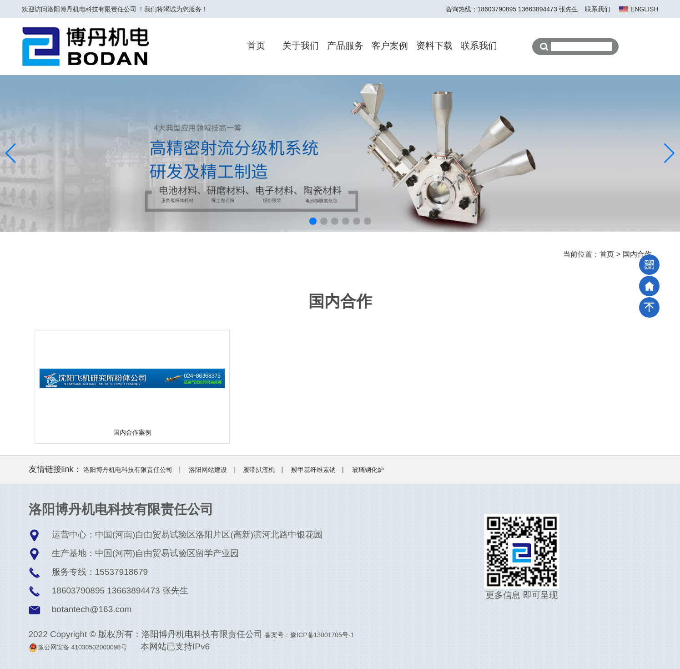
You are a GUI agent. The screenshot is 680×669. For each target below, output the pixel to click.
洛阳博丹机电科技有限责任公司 (127, 469)
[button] (313, 221)
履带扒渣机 (259, 469)
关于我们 (300, 46)
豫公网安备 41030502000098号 (78, 647)
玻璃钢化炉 (368, 469)
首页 (256, 46)
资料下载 (434, 46)
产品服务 (345, 46)
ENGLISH (644, 9)
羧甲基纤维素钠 (313, 469)
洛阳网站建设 (208, 469)
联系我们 (597, 9)
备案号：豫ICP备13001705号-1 (309, 635)
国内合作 (637, 254)
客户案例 (390, 46)
